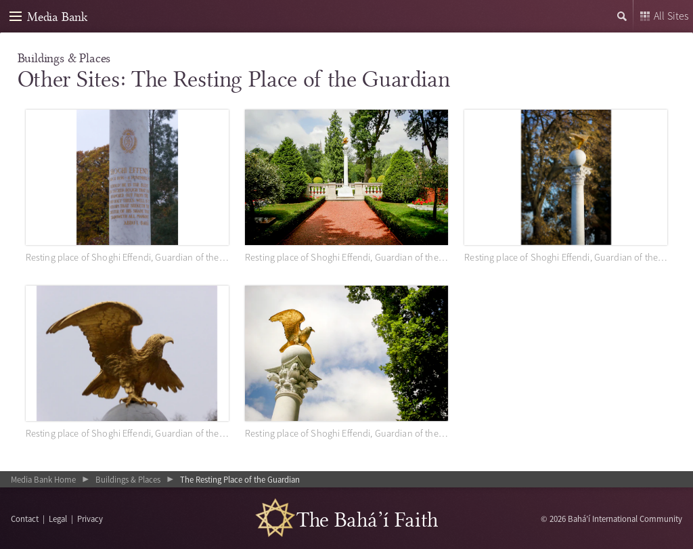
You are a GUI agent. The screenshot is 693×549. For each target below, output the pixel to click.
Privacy (90, 518)
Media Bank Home (43, 479)
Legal (58, 518)
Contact (25, 518)
